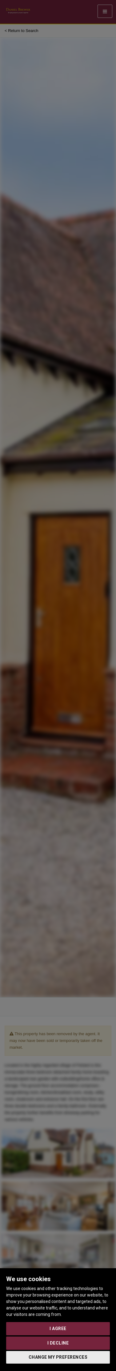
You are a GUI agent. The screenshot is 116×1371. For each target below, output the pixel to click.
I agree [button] (58, 1328)
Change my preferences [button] (58, 1357)
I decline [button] (58, 1343)
